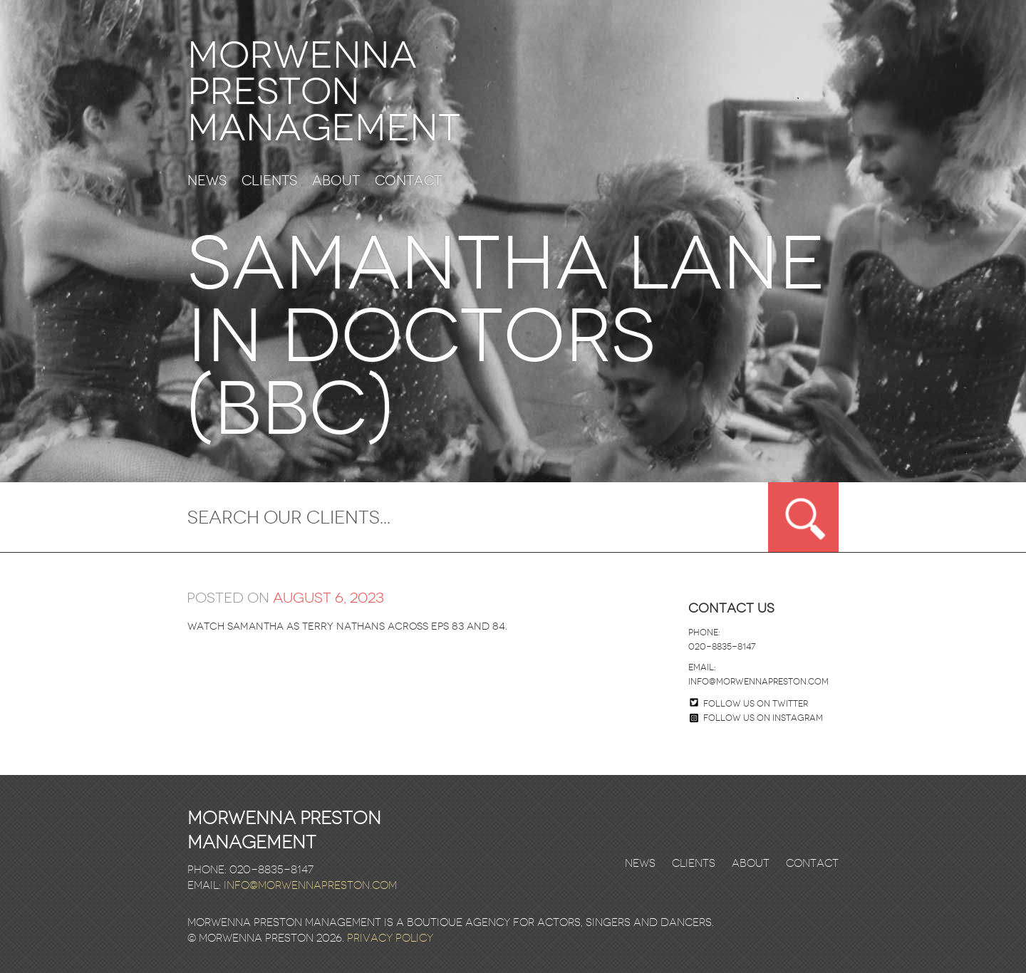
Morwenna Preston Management (323, 91)
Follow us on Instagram (756, 718)
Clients (269, 181)
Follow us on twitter (755, 704)
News (207, 181)
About (336, 181)
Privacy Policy (390, 938)
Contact (408, 181)
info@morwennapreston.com (758, 682)
